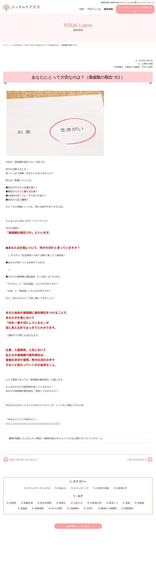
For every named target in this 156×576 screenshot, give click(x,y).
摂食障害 (39, 508)
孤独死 (12, 502)
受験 (127, 502)
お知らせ (62, 488)
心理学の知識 (147, 63)
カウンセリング (81, 488)
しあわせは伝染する (136, 459)
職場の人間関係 (133, 67)
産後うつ (113, 502)
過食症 (23, 508)
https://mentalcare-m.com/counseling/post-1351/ (33, 423)
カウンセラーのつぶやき (38, 488)
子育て (90, 508)
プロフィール (94, 9)
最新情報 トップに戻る (78, 526)
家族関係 (119, 67)
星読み (62, 502)
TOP (81, 9)
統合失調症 (46, 502)
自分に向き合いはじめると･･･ (25, 459)
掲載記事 (28, 502)
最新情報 (108, 9)
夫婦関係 (74, 508)
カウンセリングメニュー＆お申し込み (135, 9)
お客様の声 (121, 488)
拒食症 (140, 502)
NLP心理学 (148, 67)
